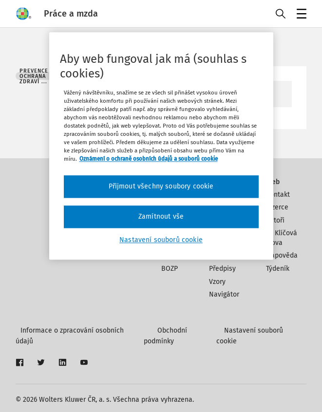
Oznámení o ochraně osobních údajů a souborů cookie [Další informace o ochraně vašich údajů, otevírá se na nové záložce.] (148, 159)
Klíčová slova (282, 238)
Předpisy (222, 268)
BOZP (169, 268)
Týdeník (277, 268)
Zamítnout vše (161, 216)
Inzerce (277, 207)
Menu (299, 15)
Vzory (217, 282)
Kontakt (278, 194)
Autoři (275, 220)
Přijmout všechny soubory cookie (161, 187)
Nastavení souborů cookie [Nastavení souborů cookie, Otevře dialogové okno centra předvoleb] (161, 240)
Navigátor (224, 294)
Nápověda (282, 255)
